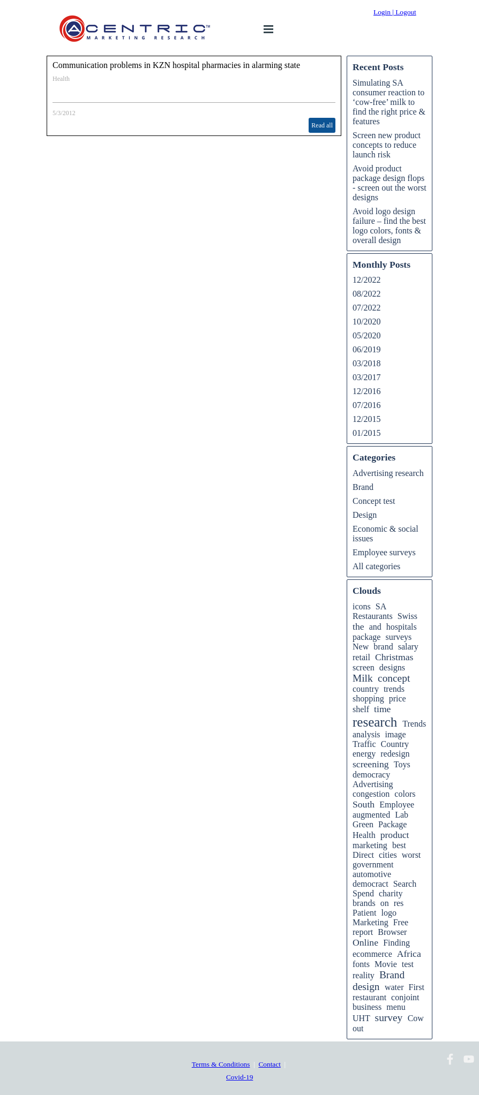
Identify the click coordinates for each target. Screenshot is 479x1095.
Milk (363, 678)
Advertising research (388, 473)
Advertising (373, 784)
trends (394, 688)
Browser (392, 932)
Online (365, 942)
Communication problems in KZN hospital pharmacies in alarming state (176, 65)
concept (394, 678)
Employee (396, 804)
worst (411, 854)
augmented (371, 814)
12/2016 (366, 391)
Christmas (394, 657)
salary (408, 646)
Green (363, 824)
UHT (361, 1018)
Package (392, 824)
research (375, 722)
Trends (414, 723)
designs (392, 667)
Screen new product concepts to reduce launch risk (387, 145)
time (382, 709)
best (399, 845)
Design (365, 514)
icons (362, 606)
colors (404, 793)
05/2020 (366, 335)
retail (361, 657)
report (363, 932)
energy (364, 753)
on (384, 903)
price (397, 698)
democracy (371, 774)
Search (405, 883)
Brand (363, 487)
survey (389, 1017)
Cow (416, 1018)
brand (383, 646)
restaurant (369, 997)
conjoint (405, 997)
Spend (363, 893)
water (394, 987)
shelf (361, 709)
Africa (409, 953)
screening (371, 764)
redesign (394, 753)
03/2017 (366, 377)
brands (364, 903)
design (366, 986)
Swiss (407, 616)
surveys (398, 636)
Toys (402, 764)
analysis (366, 734)
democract (370, 883)
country (366, 688)
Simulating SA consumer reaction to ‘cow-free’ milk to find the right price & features (389, 102)
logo (388, 912)
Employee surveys (384, 552)
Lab (401, 814)
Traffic (364, 744)
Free (400, 922)
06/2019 (366, 349)
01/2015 (366, 432)
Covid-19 (239, 1077)
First (416, 987)
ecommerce (372, 953)
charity (390, 893)
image (395, 734)
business (367, 1006)
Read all (322, 125)
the (358, 626)
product (394, 834)
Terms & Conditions (221, 1064)
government (373, 864)
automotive (372, 874)
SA (381, 606)
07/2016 (366, 405)
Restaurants (373, 616)
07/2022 (366, 307)
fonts (361, 964)
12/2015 (366, 419)
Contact (269, 1064)
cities (388, 854)
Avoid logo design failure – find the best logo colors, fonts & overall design (389, 226)
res (399, 903)
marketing (370, 845)
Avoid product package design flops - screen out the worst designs (389, 183)
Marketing (370, 922)
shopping (368, 698)
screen (364, 667)
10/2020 (366, 321)
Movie (386, 964)
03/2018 (366, 363)
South (364, 804)
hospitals (401, 626)
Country (395, 744)
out (358, 1028)
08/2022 (366, 293)
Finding (396, 942)
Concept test (374, 500)
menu (396, 1006)
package (366, 636)
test (408, 964)
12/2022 (366, 279)
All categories (376, 566)
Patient (364, 912)
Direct (363, 854)
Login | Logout (394, 12)
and (375, 626)
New (361, 646)
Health (61, 78)
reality (364, 975)
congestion (371, 793)
